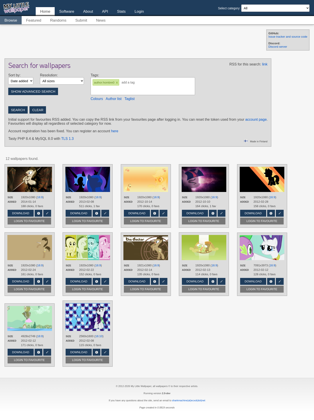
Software (66, 11)
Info (38, 213)
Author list (114, 99)
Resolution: (49, 75)
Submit (81, 20)
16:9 (40, 197)
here (114, 131)
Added (12, 201)
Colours (97, 99)
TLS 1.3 (67, 139)
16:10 (99, 336)
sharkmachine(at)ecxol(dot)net (188, 400)
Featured (33, 20)
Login (139, 11)
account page (256, 119)
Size (10, 197)
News (101, 20)
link (264, 64)
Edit (47, 213)
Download (20, 213)
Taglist (130, 99)
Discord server (277, 46)
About (88, 11)
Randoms (58, 20)
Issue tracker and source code (287, 36)
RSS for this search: (245, 64)
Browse (10, 20)
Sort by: (14, 75)
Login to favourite (29, 221)
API (105, 11)
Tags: (95, 75)
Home (45, 11)
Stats (121, 11)
